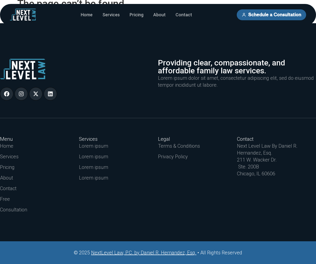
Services (111, 14)
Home (87, 14)
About (159, 14)
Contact (184, 14)
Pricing (136, 14)
